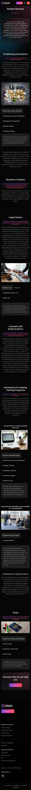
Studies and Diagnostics (7, 743)
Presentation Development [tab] (11, 121)
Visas (2, 758)
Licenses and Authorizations (8, 760)
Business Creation (5, 755)
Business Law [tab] (7, 288)
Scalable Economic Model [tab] (11, 535)
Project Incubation (5, 727)
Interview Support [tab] (8, 126)
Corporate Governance (7, 730)
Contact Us (19, 3)
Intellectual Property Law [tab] (10, 293)
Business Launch (5, 733)
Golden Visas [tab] (7, 654)
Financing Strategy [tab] (9, 131)
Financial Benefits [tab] (8, 540)
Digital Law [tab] (6, 298)
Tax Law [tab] (17, 288)
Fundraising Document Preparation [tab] (14, 116)
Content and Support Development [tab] (14, 460)
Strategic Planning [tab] (8, 465)
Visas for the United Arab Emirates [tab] (13, 639)
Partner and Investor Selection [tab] (12, 111)
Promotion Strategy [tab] (9, 475)
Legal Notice (16, 785)
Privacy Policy (8, 785)
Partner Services (7, 749)
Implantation (4, 745)
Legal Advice (4, 752)
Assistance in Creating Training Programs (11, 768)
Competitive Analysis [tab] (9, 470)
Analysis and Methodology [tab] (11, 455)
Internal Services (7, 724)
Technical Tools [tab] (8, 480)
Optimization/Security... (6, 735)
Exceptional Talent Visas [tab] (10, 649)
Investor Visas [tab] (7, 644)
